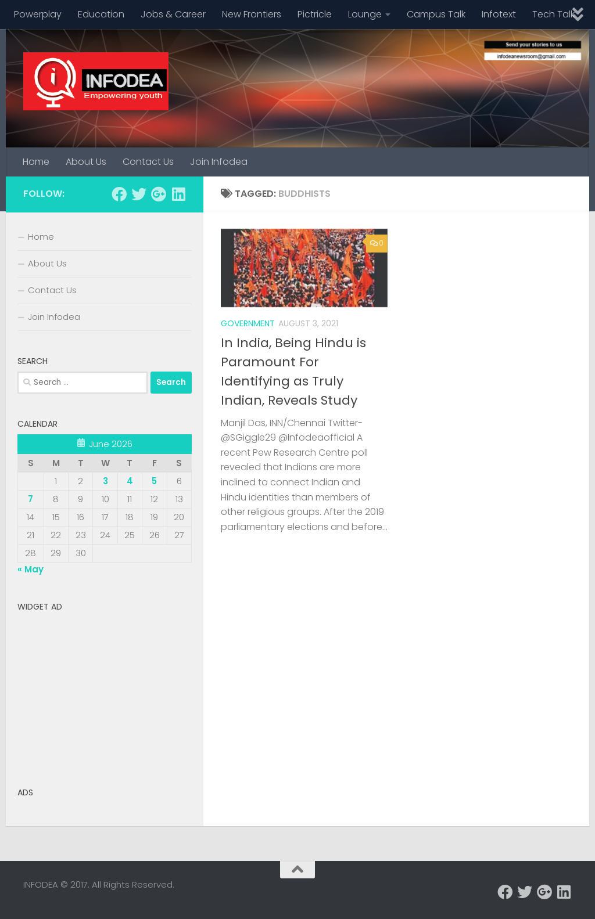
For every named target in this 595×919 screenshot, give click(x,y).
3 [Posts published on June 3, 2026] (105, 481)
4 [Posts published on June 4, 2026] (130, 481)
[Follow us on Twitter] (138, 193)
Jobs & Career (173, 14)
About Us (86, 161)
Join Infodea (219, 161)
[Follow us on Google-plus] (158, 193)
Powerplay (38, 14)
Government (248, 323)
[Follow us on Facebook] (119, 193)
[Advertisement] (104, 689)
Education (101, 14)
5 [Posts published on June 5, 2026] (154, 481)
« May (30, 569)
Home (36, 161)
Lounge (365, 14)
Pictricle (315, 14)
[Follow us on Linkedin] (178, 193)
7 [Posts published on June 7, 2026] (30, 499)
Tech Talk (553, 14)
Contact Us (148, 161)
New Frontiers (251, 14)
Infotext (499, 14)
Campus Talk (436, 14)
